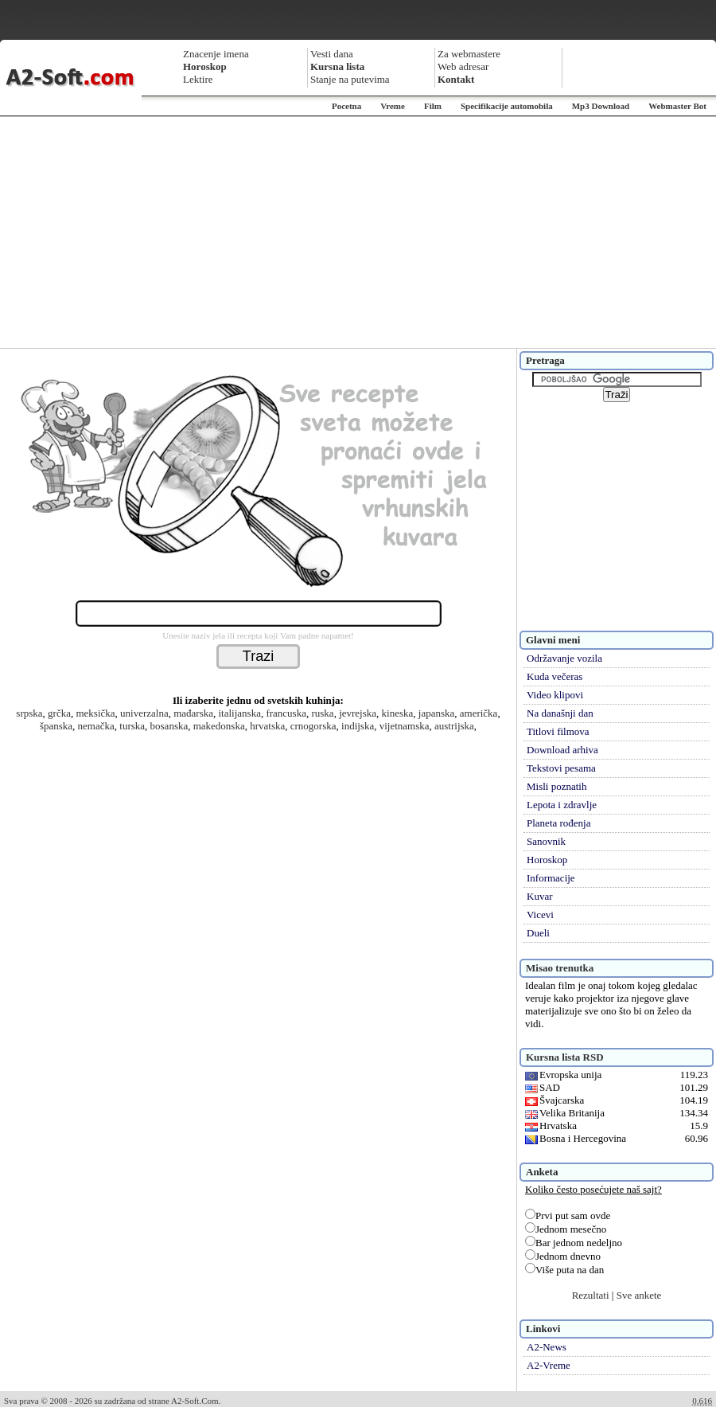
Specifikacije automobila (507, 106)
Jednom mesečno (565, 1229)
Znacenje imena (216, 54)
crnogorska (313, 726)
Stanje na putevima (350, 79)
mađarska (193, 713)
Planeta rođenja (559, 823)
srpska (29, 713)
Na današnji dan (560, 713)
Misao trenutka (559, 968)
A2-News (546, 1347)
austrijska (454, 726)
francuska (286, 713)
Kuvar (540, 896)
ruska (322, 713)
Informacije (551, 878)
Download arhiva (562, 750)
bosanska (169, 726)
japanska (436, 713)
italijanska (239, 713)
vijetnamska (404, 726)
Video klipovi (555, 695)
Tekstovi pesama (561, 768)
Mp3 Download (600, 106)
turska (132, 726)
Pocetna (346, 106)
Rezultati (590, 1295)
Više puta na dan (564, 1270)
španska (56, 726)
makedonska (219, 726)
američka (479, 713)
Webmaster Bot (677, 106)
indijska (357, 726)
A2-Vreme (548, 1365)
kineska (398, 713)
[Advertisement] (358, 232)
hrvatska (267, 726)
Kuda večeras (554, 676)
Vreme (392, 106)
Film (433, 106)
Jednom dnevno (563, 1256)
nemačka (96, 726)
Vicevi (540, 914)
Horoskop (547, 860)
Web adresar (463, 66)
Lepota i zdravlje (562, 805)
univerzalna (144, 713)
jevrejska (357, 713)
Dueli (538, 933)
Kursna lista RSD (565, 1057)
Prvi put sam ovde (567, 1215)
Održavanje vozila (564, 658)
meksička (95, 713)
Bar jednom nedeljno (573, 1243)
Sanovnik (546, 841)
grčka (59, 713)
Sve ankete (639, 1295)
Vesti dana (331, 54)
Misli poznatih (556, 786)
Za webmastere (469, 54)
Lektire (198, 79)
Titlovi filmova (558, 731)
